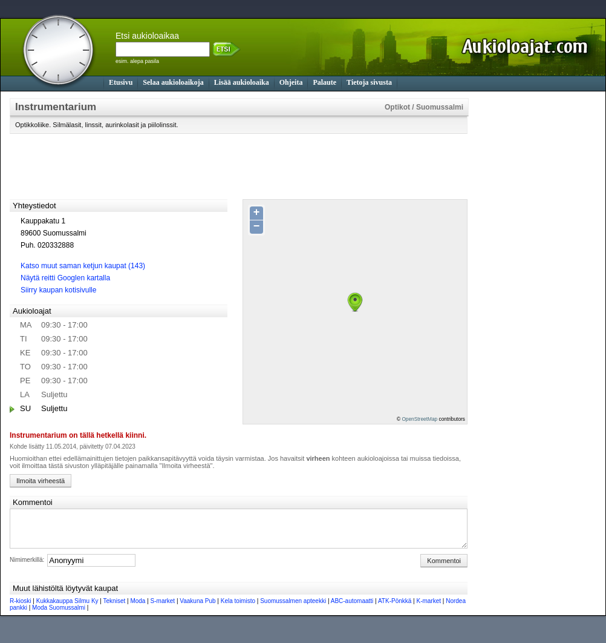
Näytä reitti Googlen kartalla (65, 278)
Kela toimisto (238, 608)
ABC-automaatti (352, 608)
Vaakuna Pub (197, 608)
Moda (137, 608)
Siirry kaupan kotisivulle (58, 290)
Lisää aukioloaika (241, 82)
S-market (163, 608)
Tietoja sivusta (369, 82)
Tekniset (114, 608)
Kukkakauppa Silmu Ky (67, 608)
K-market (428, 608)
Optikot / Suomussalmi (424, 107)
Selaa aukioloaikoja (173, 82)
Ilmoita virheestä (40, 480)
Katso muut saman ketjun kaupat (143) (83, 266)
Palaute (324, 82)
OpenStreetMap (419, 419)
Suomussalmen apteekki (293, 608)
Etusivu (120, 82)
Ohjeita (291, 82)
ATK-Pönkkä (394, 608)
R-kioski (20, 608)
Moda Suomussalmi (58, 615)
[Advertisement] (526, 279)
